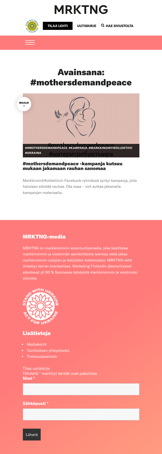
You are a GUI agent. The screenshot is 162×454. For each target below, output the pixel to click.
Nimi (29, 378)
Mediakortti (37, 344)
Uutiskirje (86, 26)
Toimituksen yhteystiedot (48, 350)
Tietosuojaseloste (42, 356)
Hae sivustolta (117, 26)
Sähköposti (36, 403)
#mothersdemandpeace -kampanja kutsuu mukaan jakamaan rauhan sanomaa (73, 166)
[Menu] (29, 43)
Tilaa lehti (58, 26)
